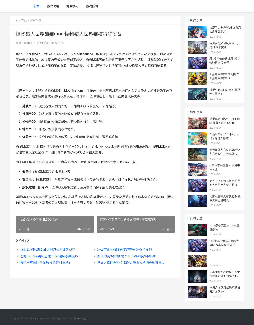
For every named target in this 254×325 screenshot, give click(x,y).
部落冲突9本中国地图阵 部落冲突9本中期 (126, 256)
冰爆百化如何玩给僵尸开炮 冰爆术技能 (124, 250)
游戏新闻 (92, 6)
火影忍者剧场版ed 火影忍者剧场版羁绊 (47, 250)
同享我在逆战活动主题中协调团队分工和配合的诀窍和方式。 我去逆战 (224, 275)
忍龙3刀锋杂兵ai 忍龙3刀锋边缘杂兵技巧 (49, 256)
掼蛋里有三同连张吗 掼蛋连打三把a (45, 262)
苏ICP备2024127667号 (64, 318)
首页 (36, 6)
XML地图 (81, 318)
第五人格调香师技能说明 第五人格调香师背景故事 (131, 262)
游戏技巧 (72, 6)
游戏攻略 (53, 6)
